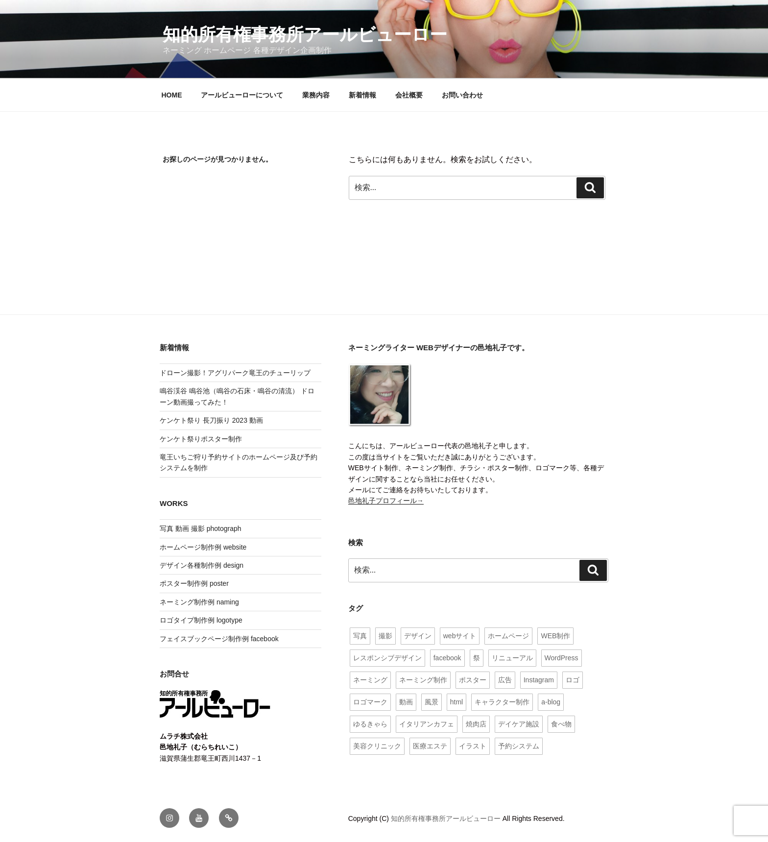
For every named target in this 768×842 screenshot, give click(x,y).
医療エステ (430, 746)
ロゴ (572, 680)
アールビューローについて (242, 95)
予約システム (518, 746)
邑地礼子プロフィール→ (386, 501)
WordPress (561, 658)
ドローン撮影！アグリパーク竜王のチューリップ (235, 373)
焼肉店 (476, 724)
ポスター (472, 680)
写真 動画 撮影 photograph (200, 528)
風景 (431, 702)
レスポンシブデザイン (387, 658)
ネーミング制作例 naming (199, 602)
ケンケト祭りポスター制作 (201, 439)
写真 (360, 636)
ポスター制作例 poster (194, 583)
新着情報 (362, 95)
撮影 (385, 636)
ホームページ (508, 636)
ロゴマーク (370, 702)
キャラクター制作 (502, 702)
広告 (505, 680)
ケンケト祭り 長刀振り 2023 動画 (211, 420)
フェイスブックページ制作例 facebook (219, 639)
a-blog (550, 702)
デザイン (418, 636)
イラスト (472, 746)
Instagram (539, 680)
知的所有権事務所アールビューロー (305, 34)
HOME (172, 95)
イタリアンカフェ (426, 724)
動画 (406, 702)
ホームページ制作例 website (203, 547)
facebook (447, 658)
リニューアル (512, 658)
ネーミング (370, 680)
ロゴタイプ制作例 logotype (201, 620)
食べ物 (561, 724)
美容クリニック (377, 746)
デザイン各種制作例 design (201, 565)
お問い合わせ (462, 95)
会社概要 (409, 95)
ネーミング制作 (423, 680)
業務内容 (316, 95)
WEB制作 (555, 636)
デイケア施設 (518, 724)
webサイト (460, 636)
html (456, 702)
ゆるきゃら (370, 724)
